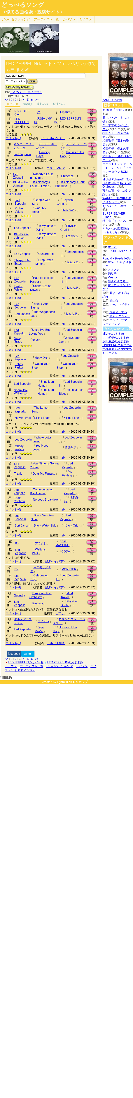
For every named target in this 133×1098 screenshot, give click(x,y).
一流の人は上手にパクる (26, 92)
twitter (28, 653)
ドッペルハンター (53, 138)
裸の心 (113, 300)
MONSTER (69, 569)
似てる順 (13, 104)
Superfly (19, 595)
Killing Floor (42, 417)
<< (6, 99)
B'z (17, 543)
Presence (67, 176)
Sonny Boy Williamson (21, 392)
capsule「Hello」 (113, 109)
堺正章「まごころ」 (115, 220)
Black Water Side (45, 525)
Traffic (18, 473)
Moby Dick (41, 357)
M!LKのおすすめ (113, 333)
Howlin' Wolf (23, 417)
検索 (32, 81)
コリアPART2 (56, 168)
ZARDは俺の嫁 (112, 100)
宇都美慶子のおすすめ (117, 349)
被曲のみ (42, 104)
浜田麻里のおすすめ (115, 341)
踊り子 (112, 273)
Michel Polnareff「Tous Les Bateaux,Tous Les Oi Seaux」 (117, 183)
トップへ (11, 666)
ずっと (112, 247)
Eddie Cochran (19, 499)
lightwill (62, 682)
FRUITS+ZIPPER (119, 250)
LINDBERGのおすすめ (117, 345)
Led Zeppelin (22, 154)
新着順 (27, 104)
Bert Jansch (22, 313)
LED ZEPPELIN (21, 120)
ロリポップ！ (81, 682)
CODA (66, 551)
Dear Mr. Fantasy (44, 473)
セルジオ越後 (56, 643)
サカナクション (119, 316)
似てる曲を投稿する (19, 87)
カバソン (69, 19)
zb (63, 194)
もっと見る (109, 353)
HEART (65, 112)
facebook (14, 653)
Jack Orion (73, 525)
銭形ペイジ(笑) (55, 561)
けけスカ (114, 269)
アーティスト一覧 (31, 666)
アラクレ (41, 543)
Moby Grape (18, 340)
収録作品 (68, 210)
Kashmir (37, 603)
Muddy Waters (19, 447)
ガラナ (60, 613)
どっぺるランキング (59, 666)
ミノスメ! (86, 19)
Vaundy (113, 277)
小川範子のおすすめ (115, 337)
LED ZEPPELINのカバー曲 (25, 662)
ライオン (43, 621)
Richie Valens (19, 210)
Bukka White (18, 288)
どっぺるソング (22, 4)
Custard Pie (46, 253)
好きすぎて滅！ (118, 281)
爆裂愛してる (118, 312)
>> (37, 99)
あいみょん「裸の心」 (117, 206)
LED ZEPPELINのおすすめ (65, 662)
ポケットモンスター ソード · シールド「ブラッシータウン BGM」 (117, 167)
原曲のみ (59, 104)
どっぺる (16, 19)
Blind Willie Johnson (20, 184)
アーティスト (46, 19)
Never (36, 339)
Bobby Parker (19, 366)
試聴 (91, 111)
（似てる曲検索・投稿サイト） (32, 12)
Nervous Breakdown (46, 499)
